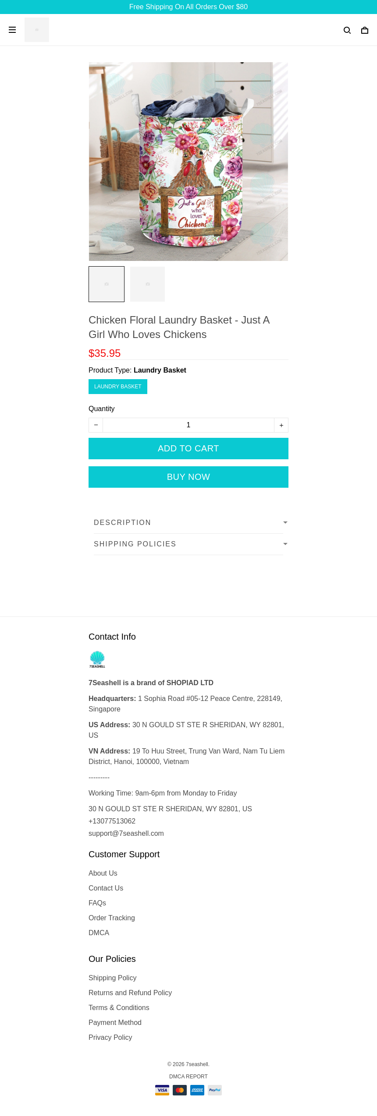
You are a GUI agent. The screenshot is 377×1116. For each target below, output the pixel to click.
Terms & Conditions (119, 1007)
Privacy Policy (110, 1037)
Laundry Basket (160, 370)
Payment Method (115, 1022)
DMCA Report (188, 1077)
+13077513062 (112, 821)
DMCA (99, 932)
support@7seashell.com (126, 833)
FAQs (97, 903)
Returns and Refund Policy (130, 992)
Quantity (102, 408)
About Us (103, 873)
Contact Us (106, 888)
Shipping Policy (112, 978)
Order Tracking (112, 918)
